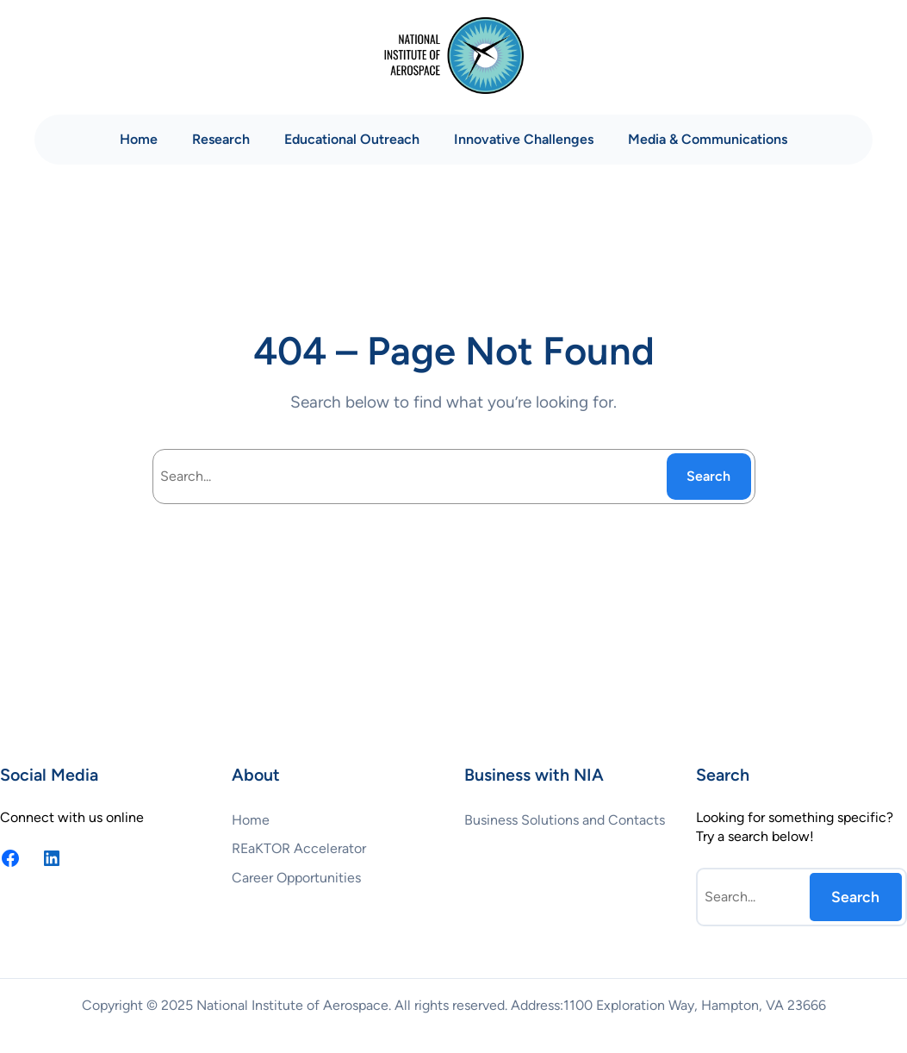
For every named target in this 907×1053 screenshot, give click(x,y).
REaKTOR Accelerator (299, 848)
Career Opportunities (296, 877)
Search (708, 476)
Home (139, 139)
